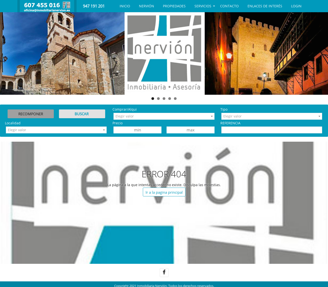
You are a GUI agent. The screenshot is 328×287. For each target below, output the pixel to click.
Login (296, 6)
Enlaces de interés (265, 6)
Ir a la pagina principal (164, 192)
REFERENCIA (230, 123)
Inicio (125, 6)
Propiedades (174, 6)
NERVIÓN (146, 6)
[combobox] (163, 116)
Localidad (13, 123)
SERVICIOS (202, 6)
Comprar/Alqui (125, 109)
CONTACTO (229, 6)
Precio (118, 123)
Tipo (223, 109)
